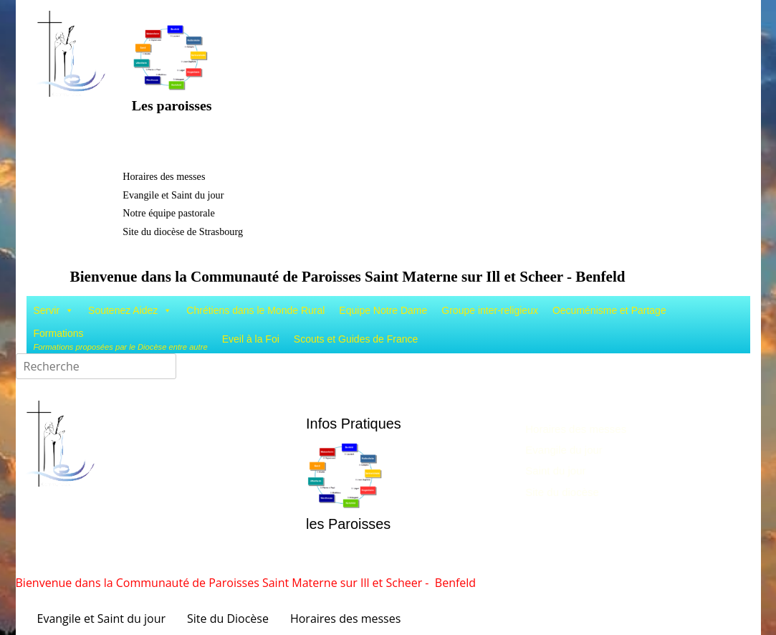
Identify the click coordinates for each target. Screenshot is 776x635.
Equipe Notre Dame (383, 310)
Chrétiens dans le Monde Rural (255, 310)
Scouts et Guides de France (356, 339)
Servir (54, 310)
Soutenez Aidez (130, 310)
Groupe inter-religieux (489, 310)
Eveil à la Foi (250, 339)
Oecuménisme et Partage (609, 310)
